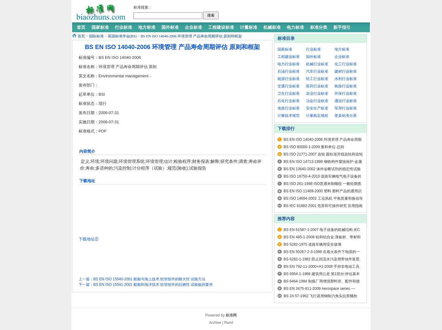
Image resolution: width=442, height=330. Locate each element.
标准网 (231, 315)
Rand (228, 322)
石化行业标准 (288, 101)
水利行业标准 (346, 79)
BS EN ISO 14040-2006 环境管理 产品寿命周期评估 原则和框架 (191, 36)
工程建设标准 (288, 57)
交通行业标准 (288, 86)
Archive (215, 322)
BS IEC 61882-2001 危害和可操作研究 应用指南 (323, 206)
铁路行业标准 (346, 86)
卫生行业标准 (288, 93)
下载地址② (89, 239)
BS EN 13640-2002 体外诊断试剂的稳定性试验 (322, 169)
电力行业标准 (288, 64)
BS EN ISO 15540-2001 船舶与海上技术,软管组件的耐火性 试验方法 (149, 279)
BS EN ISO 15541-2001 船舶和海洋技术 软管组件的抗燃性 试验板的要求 (153, 284)
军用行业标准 (346, 108)
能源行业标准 (288, 79)
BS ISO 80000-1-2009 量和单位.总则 (314, 147)
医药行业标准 (317, 86)
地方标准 (342, 49)
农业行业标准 (317, 93)
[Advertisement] (293, 12)
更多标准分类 (346, 115)
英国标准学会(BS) (122, 36)
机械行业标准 (317, 64)
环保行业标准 (346, 93)
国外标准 (313, 57)
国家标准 (284, 49)
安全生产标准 (317, 108)
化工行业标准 (346, 64)
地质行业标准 (288, 108)
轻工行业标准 (317, 79)
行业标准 (313, 49)
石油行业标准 (288, 71)
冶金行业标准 (317, 101)
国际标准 (96, 36)
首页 (81, 36)
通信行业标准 (346, 101)
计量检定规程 (317, 115)
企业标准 (342, 57)
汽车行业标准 (317, 71)
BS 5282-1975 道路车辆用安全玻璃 (312, 244)
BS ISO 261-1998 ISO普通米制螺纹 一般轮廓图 (322, 184)
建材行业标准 (346, 71)
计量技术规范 (288, 115)
